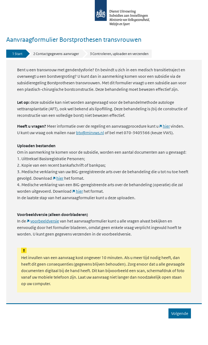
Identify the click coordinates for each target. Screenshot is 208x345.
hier (166, 126)
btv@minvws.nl (90, 132)
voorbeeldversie (44, 221)
